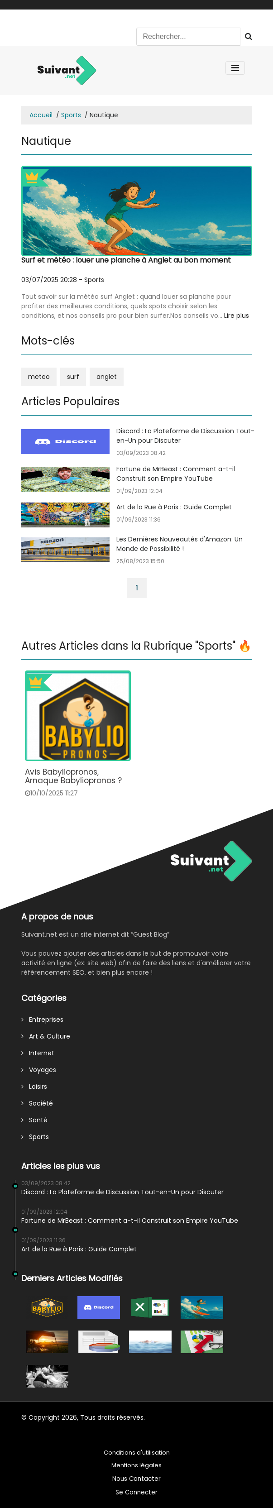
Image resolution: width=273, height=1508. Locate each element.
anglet (106, 376)
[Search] (188, 37)
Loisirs (34, 1086)
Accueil (41, 115)
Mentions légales (136, 1465)
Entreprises (42, 1019)
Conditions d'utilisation (137, 1452)
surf (73, 376)
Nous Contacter (136, 1478)
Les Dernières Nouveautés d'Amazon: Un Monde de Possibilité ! (179, 544)
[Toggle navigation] (235, 68)
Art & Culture (45, 1036)
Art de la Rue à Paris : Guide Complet (174, 507)
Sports (71, 115)
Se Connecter (136, 1492)
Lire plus (236, 315)
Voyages (38, 1069)
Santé (34, 1120)
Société (37, 1103)
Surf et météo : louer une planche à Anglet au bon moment (126, 260)
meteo (39, 376)
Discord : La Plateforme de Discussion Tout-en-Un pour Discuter (122, 1192)
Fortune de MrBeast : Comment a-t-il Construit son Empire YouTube (175, 473)
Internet (37, 1053)
